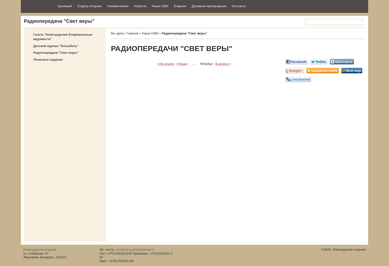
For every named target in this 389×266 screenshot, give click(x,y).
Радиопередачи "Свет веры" (55, 52)
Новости (140, 6)
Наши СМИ (160, 6)
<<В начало (165, 64)
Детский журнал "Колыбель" (56, 46)
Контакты (239, 6)
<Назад (181, 64)
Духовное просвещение (209, 6)
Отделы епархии (89, 6)
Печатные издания (48, 59)
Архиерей (65, 6)
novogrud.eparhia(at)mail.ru (134, 249)
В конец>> (222, 64)
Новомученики (118, 6)
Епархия (180, 6)
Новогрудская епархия (37, 6)
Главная (132, 33)
